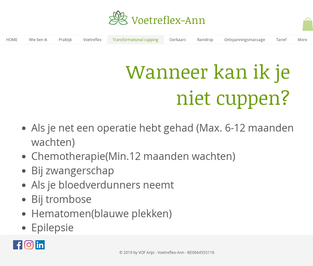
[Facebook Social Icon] (17, 244)
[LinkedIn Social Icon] (40, 244)
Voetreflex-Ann (168, 20)
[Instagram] (29, 244)
